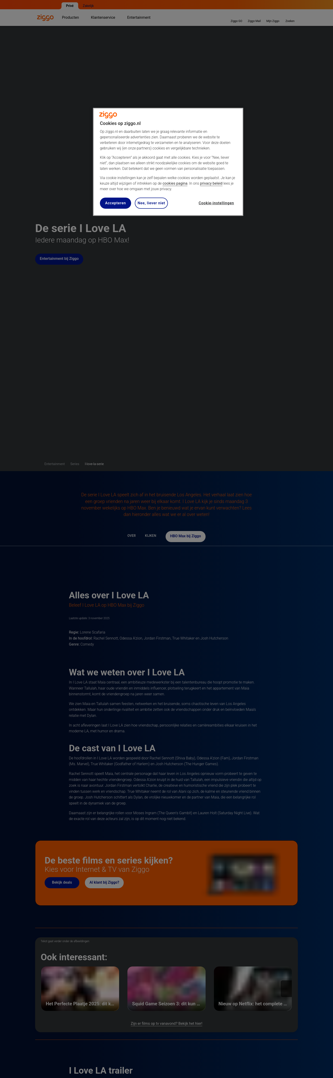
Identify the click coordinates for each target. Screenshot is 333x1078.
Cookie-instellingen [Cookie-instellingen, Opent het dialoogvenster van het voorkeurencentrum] (216, 203)
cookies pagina (175, 183)
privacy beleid (211, 183)
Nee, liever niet (151, 203)
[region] (168, 162)
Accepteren (115, 203)
